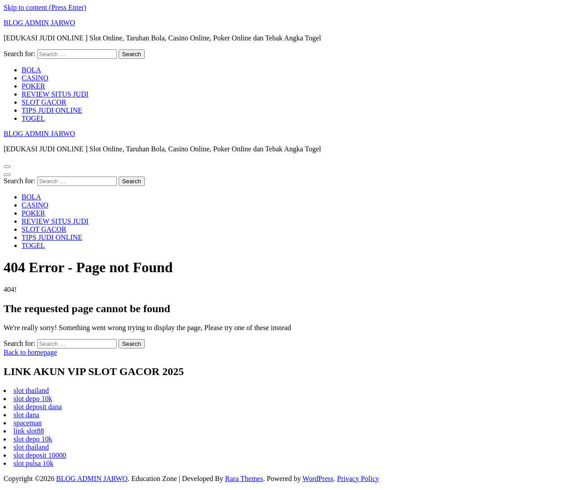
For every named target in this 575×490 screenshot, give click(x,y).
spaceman (27, 423)
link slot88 (28, 431)
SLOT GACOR (44, 102)
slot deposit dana (37, 407)
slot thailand (31, 390)
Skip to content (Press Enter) (45, 7)
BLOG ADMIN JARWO (39, 22)
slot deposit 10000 (39, 455)
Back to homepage (30, 352)
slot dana (26, 415)
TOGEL (33, 118)
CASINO (35, 78)
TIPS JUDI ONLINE (52, 110)
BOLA (31, 70)
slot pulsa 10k (33, 463)
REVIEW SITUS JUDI (55, 94)
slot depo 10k (32, 398)
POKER (33, 86)
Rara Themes (244, 478)
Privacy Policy (358, 478)
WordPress (317, 478)
